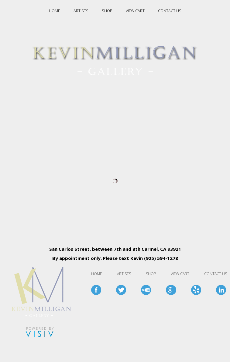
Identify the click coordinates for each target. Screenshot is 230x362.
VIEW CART (135, 10)
